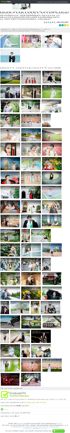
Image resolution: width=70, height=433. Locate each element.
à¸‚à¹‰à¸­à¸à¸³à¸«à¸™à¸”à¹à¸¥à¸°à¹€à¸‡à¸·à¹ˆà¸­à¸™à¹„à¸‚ (41, 423)
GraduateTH (20, 419)
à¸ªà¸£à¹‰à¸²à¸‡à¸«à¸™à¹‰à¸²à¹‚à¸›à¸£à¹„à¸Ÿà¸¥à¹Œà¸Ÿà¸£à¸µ (52, 2)
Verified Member (16, 423)
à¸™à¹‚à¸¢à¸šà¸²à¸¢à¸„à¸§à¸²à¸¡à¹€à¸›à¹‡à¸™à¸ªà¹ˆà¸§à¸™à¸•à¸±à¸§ (38, 423)
